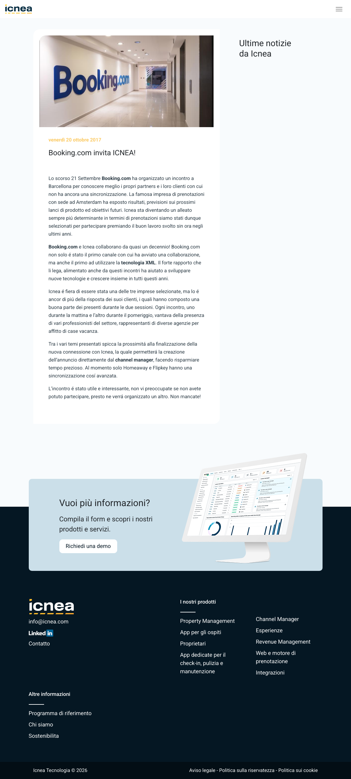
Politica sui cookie (298, 770)
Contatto (39, 644)
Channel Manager (277, 619)
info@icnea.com (49, 622)
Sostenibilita (44, 736)
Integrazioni (270, 673)
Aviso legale (202, 770)
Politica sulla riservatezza (246, 770)
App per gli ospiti (200, 632)
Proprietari (193, 644)
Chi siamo (41, 725)
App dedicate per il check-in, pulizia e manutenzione (203, 663)
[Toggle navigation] (339, 9)
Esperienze (269, 630)
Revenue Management (283, 642)
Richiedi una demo (88, 546)
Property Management (207, 621)
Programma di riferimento (60, 713)
